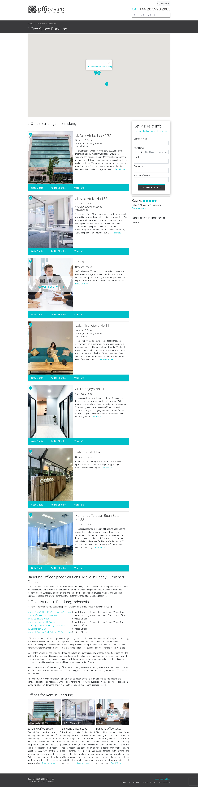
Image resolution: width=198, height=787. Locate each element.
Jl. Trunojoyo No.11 (90, 389)
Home (30, 24)
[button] (99, 73)
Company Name (141, 139)
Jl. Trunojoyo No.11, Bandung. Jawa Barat (47, 625)
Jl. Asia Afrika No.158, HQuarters (42, 615)
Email (136, 157)
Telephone (138, 166)
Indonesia (40, 24)
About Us (136, 782)
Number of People (142, 175)
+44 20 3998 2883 (154, 9)
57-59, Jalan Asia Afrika (38, 619)
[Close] (109, 62)
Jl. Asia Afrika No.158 (91, 199)
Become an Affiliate (162, 779)
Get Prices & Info (151, 187)
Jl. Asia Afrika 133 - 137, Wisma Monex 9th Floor (49, 612)
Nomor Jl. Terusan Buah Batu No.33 (97, 518)
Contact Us (125, 782)
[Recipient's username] (151, 15)
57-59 (79, 262)
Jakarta (135, 222)
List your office (164, 782)
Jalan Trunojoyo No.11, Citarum (42, 622)
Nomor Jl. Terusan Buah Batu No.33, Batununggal (50, 632)
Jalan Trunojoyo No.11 (92, 325)
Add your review (139, 208)
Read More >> (117, 233)
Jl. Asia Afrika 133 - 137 (93, 135)
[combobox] (163, 3)
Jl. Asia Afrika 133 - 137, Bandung (99, 67)
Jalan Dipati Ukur (88, 452)
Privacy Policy (149, 782)
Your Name (139, 148)
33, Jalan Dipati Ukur (37, 629)
